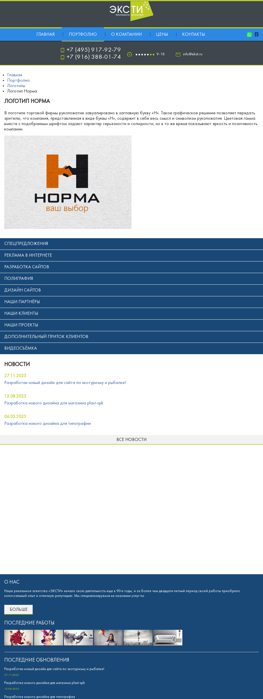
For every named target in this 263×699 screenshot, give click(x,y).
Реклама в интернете (28, 255)
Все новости (131, 440)
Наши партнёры (22, 302)
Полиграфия (18, 278)
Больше (19, 609)
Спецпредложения (26, 244)
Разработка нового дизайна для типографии (47, 423)
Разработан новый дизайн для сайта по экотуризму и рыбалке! (65, 383)
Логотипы (16, 86)
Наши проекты (21, 325)
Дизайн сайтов (22, 290)
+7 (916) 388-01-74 (93, 57)
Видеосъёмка (20, 348)
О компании (126, 34)
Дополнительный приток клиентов (46, 337)
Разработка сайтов (26, 267)
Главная (45, 34)
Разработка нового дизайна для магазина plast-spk (53, 403)
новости (17, 365)
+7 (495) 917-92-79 (93, 50)
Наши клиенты (21, 313)
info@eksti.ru (193, 54)
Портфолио (83, 34)
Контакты (193, 34)
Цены (162, 34)
